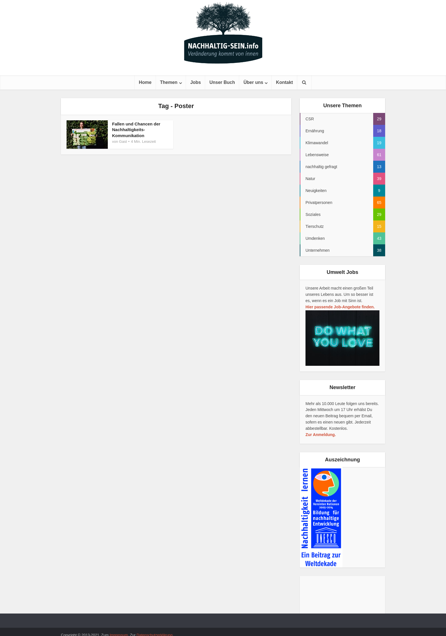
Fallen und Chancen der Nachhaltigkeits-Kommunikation (136, 129)
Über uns (253, 82)
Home (145, 82)
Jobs (195, 82)
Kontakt (284, 82)
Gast (123, 141)
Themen (168, 82)
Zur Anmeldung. (320, 434)
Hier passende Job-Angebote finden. (340, 307)
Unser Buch (222, 82)
